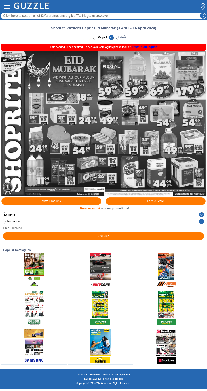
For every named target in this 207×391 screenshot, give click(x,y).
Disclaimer (107, 374)
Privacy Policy (122, 374)
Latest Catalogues (144, 47)
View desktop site (114, 379)
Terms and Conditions (88, 374)
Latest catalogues (93, 379)
